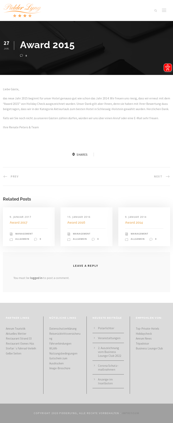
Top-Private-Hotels (147, 328)
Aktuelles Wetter (16, 333)
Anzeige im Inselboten (105, 381)
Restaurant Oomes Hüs (20, 343)
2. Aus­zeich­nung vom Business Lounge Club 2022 (109, 352)
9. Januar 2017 (20, 217)
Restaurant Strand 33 (19, 338)
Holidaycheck (144, 333)
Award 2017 (18, 222)
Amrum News (144, 338)
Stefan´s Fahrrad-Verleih (21, 348)
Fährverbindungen (60, 343)
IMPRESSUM (130, 413)
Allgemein (22, 238)
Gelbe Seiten (13, 353)
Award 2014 (134, 222)
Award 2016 (76, 222)
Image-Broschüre (59, 368)
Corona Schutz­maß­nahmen (108, 367)
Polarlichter (106, 328)
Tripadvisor (142, 343)
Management (24, 233)
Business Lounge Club (149, 348)
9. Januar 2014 (136, 217)
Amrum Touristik (15, 328)
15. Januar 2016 (79, 217)
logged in (36, 278)
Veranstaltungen (109, 338)
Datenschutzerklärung (63, 328)
